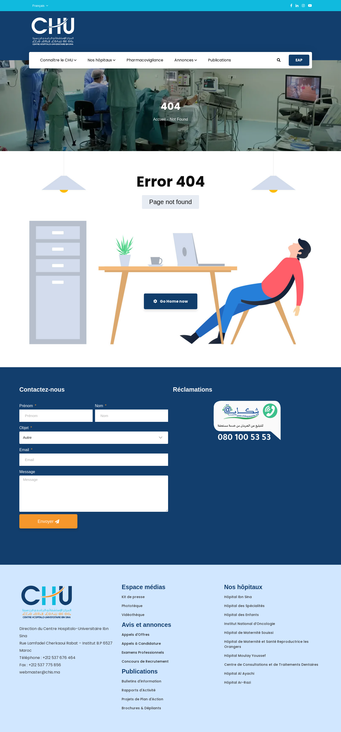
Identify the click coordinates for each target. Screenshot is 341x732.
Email (24, 450)
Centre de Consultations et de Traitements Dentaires (271, 664)
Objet (24, 428)
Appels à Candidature (141, 643)
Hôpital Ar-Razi (237, 682)
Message (27, 472)
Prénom (26, 406)
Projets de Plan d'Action (142, 699)
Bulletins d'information (141, 681)
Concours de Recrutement (145, 661)
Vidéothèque (133, 614)
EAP (299, 60)
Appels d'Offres (135, 634)
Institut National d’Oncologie (249, 623)
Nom (99, 406)
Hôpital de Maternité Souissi (248, 632)
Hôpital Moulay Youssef (245, 655)
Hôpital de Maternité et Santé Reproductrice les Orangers (266, 644)
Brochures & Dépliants (141, 708)
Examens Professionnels (143, 652)
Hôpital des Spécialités (244, 605)
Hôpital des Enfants (241, 614)
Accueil (159, 119)
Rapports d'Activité (139, 690)
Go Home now (170, 301)
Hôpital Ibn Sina (238, 596)
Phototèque (132, 605)
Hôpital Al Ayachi (239, 673)
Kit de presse (133, 596)
